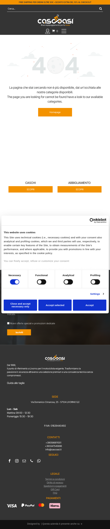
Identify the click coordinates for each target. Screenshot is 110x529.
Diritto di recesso (55, 482)
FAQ (55, 492)
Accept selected (55, 305)
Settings (95, 293)
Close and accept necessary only (20, 305)
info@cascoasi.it (53, 449)
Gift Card (55, 489)
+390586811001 (53, 442)
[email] (24, 461)
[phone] (31, 461)
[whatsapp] (38, 461)
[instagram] (16, 461)
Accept (90, 305)
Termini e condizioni (55, 479)
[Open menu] (63, 31)
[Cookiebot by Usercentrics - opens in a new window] (92, 220)
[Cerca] (55, 8)
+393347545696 (53, 446)
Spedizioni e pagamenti (55, 486)
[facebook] (9, 461)
